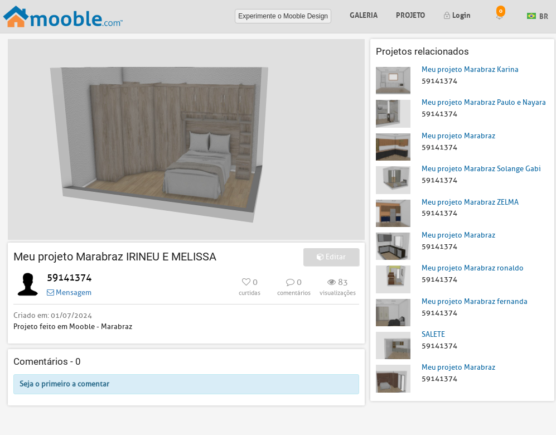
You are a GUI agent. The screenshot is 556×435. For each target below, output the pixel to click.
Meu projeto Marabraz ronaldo (473, 268)
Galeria (364, 14)
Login (457, 14)
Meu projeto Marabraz (458, 136)
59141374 (69, 277)
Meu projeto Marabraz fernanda (475, 301)
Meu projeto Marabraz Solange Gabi (481, 168)
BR (537, 15)
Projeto (410, 14)
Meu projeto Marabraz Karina (470, 69)
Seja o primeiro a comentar (64, 384)
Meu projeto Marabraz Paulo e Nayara (484, 102)
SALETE (433, 334)
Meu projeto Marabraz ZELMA (470, 202)
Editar (331, 257)
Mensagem (69, 292)
